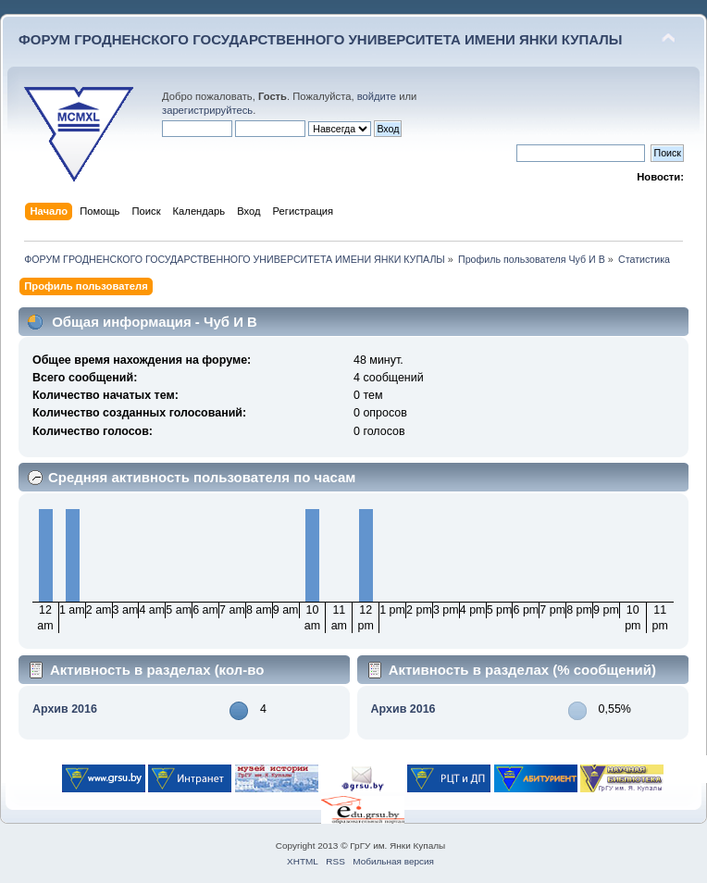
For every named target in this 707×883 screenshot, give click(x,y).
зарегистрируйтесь (207, 110)
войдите (376, 96)
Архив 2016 (64, 709)
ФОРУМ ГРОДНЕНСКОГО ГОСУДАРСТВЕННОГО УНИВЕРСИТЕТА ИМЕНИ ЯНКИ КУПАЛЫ (321, 39)
